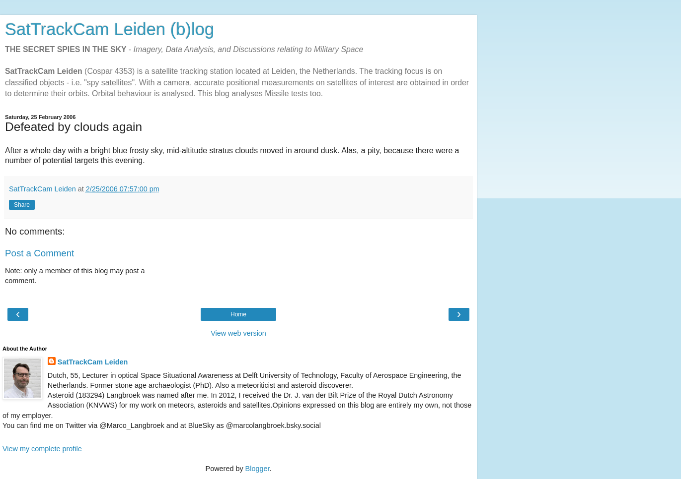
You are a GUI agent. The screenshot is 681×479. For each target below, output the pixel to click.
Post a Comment (39, 253)
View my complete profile (42, 449)
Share (22, 204)
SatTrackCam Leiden (93, 362)
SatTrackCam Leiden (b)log (109, 29)
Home (238, 314)
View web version (238, 333)
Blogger (257, 469)
